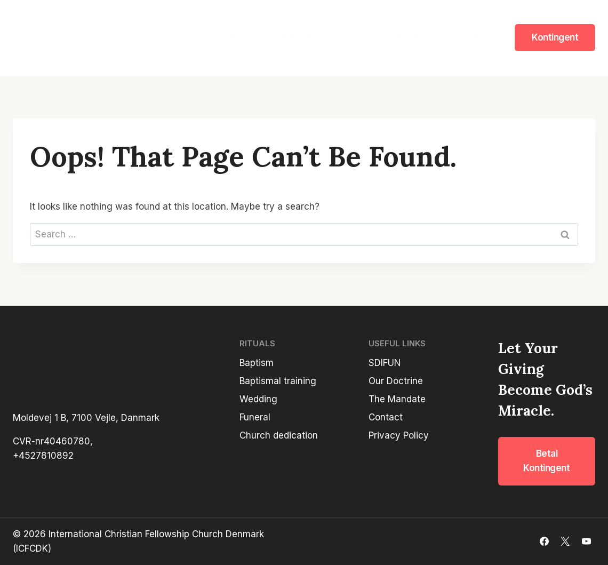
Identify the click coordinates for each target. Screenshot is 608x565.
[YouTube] (586, 541)
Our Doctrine (396, 381)
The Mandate (397, 399)
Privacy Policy (399, 435)
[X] (565, 541)
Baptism (256, 362)
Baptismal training (277, 381)
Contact (475, 37)
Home (134, 37)
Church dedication (278, 435)
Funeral (254, 417)
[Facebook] (544, 541)
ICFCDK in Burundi (407, 37)
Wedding (258, 399)
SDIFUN (296, 37)
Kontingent (555, 37)
